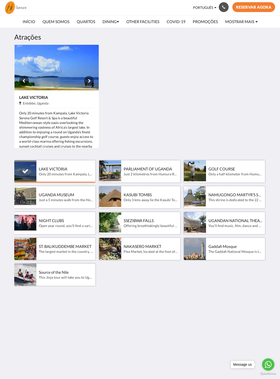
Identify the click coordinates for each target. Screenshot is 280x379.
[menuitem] (29, 21)
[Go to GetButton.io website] (268, 374)
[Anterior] (24, 81)
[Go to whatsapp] (268, 364)
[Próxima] (89, 81)
